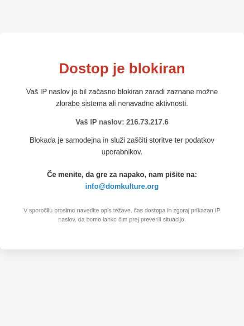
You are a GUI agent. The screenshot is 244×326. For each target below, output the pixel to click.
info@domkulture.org (121, 186)
